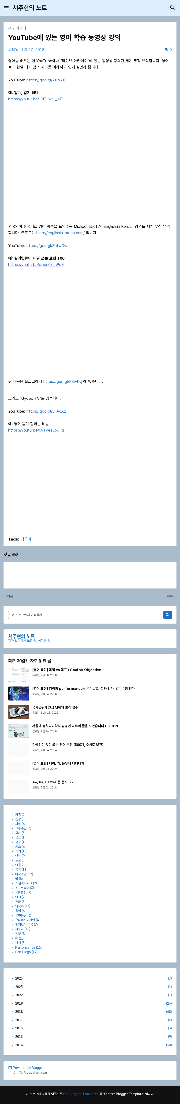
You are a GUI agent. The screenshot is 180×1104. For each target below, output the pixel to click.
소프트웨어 (22, 888)
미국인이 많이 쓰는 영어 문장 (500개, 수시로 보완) (67, 745)
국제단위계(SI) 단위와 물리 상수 (55, 707)
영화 (18, 902)
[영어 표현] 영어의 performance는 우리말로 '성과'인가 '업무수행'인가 (83, 688)
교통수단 (20, 828)
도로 (18, 860)
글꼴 (18, 837)
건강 (18, 819)
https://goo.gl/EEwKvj (62, 381)
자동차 (19, 929)
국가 (18, 833)
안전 (18, 897)
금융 (18, 842)
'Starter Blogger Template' (123, 1094)
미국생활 (20, 874)
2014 (93, 1045)
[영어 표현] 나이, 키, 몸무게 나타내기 (58, 763)
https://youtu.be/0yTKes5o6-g (36, 430)
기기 (18, 851)
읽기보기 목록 (24, 924)
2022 (93, 995)
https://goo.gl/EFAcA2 (46, 411)
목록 (18, 870)
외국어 (20, 28)
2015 (93, 1037)
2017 (93, 1020)
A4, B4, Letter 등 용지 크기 (53, 782)
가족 (18, 815)
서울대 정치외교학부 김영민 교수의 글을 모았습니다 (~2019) (75, 726)
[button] (6, 8)
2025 (93, 978)
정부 (18, 934)
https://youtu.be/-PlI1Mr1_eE (35, 99)
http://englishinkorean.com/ (60, 232)
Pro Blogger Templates (80, 1094)
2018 (93, 1012)
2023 (93, 987)
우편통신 (20, 915)
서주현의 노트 (30, 8)
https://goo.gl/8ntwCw (46, 245)
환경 (18, 943)
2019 (93, 1003)
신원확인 (20, 892)
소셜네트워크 (23, 883)
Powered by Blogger (26, 1068)
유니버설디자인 (25, 920)
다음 (10, 596)
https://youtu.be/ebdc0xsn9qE (36, 264)
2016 (93, 1028)
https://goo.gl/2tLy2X (45, 80)
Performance (25, 947)
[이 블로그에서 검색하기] (85, 615)
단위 (18, 856)
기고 (18, 847)
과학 (18, 824)
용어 (18, 911)
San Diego (23, 952)
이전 (170, 596)
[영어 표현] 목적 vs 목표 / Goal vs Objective (66, 670)
